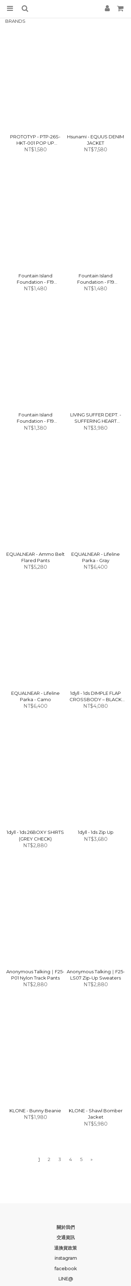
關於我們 (66, 1227)
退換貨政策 (65, 1248)
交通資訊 (66, 1237)
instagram (65, 1258)
